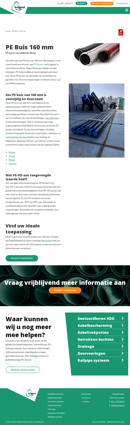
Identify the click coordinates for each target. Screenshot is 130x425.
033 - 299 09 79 (65, 3)
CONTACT (81, 3)
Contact (86, 401)
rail (59, 79)
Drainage (51, 409)
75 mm (11, 156)
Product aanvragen (102, 3)
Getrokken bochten (56, 401)
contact (48, 240)
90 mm (11, 159)
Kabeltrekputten (55, 398)
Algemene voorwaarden (115, 422)
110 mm (12, 163)
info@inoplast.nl (117, 405)
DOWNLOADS (122, 3)
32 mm (11, 152)
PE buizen (38, 64)
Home (8, 31)
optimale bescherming (17, 137)
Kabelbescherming (55, 394)
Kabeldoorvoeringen (56, 413)
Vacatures (86, 398)
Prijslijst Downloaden (23, 370)
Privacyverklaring (98, 422)
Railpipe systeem (55, 417)
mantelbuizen (52, 118)
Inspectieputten (54, 405)
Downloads (86, 394)
